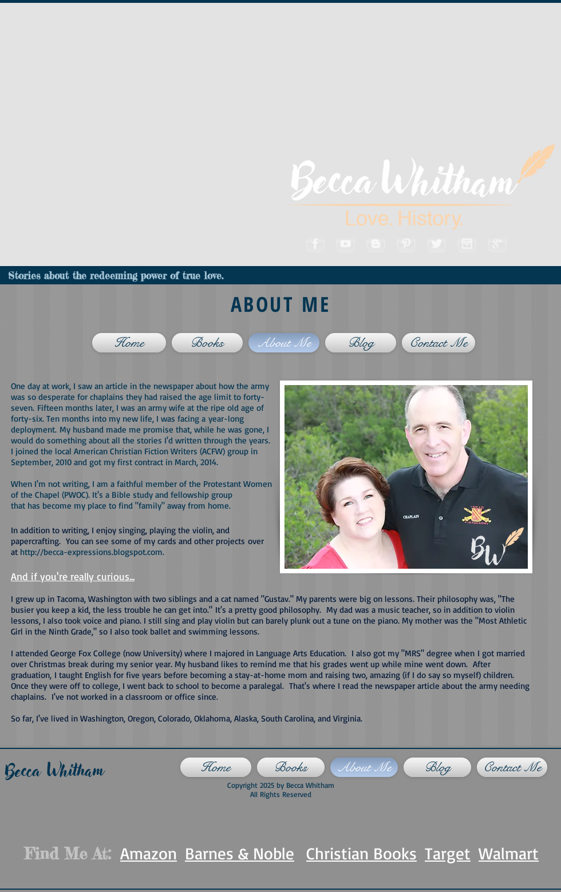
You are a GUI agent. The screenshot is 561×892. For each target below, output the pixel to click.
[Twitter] (436, 243)
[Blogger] (375, 243)
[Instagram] (466, 243)
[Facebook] (315, 243)
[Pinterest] (406, 243)
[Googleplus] (497, 243)
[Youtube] (345, 243)
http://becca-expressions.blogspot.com (91, 551)
